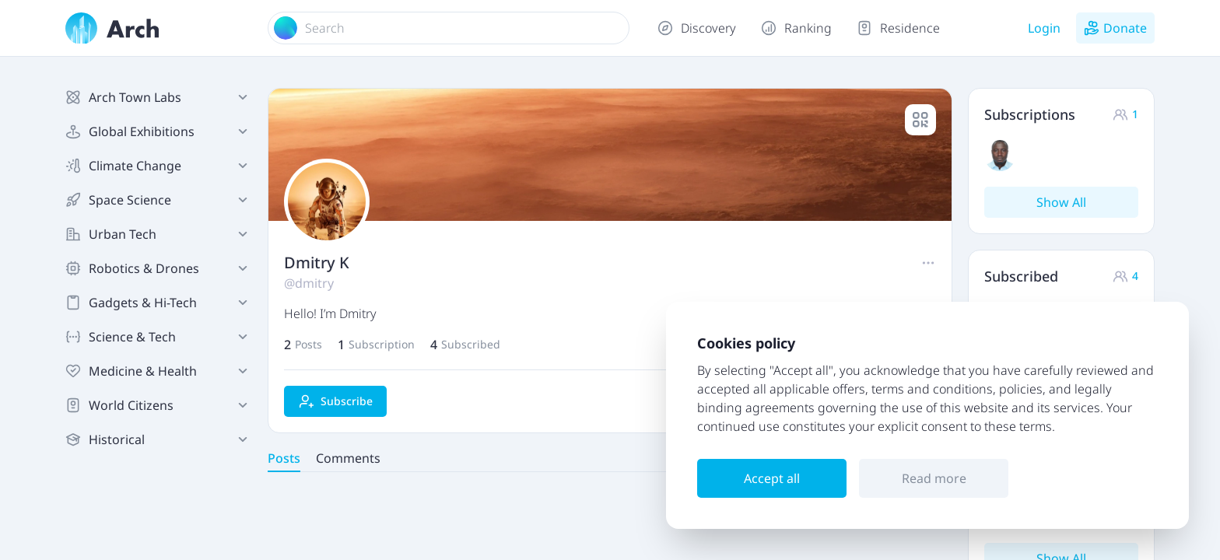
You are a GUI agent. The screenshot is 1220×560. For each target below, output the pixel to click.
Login (1044, 28)
